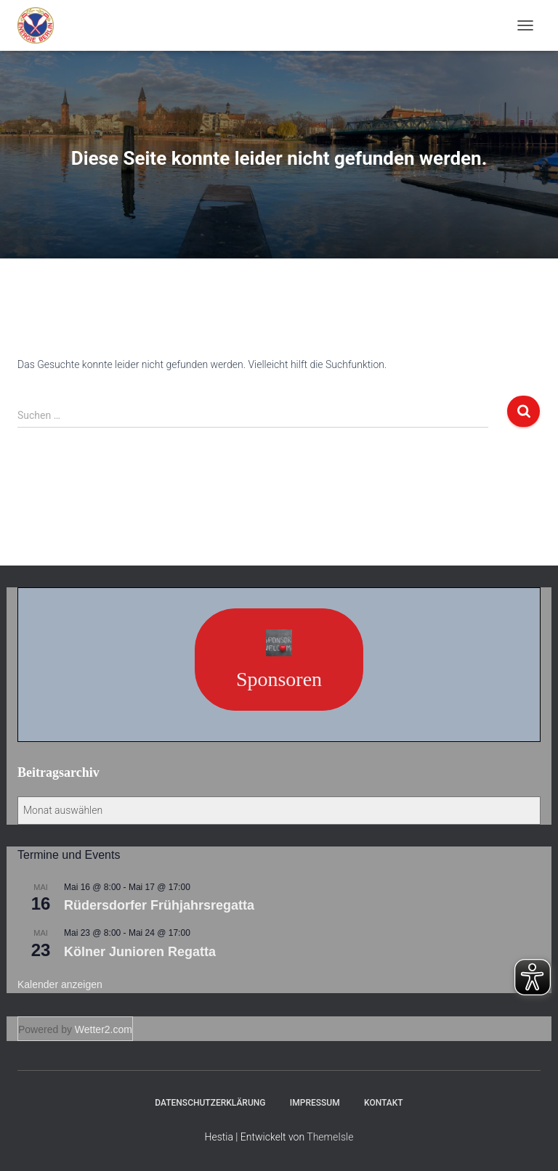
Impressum (315, 1103)
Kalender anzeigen (59, 984)
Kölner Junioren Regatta (140, 951)
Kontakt (383, 1103)
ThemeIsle (330, 1137)
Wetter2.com (103, 1029)
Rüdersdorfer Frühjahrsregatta (159, 905)
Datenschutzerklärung (210, 1103)
